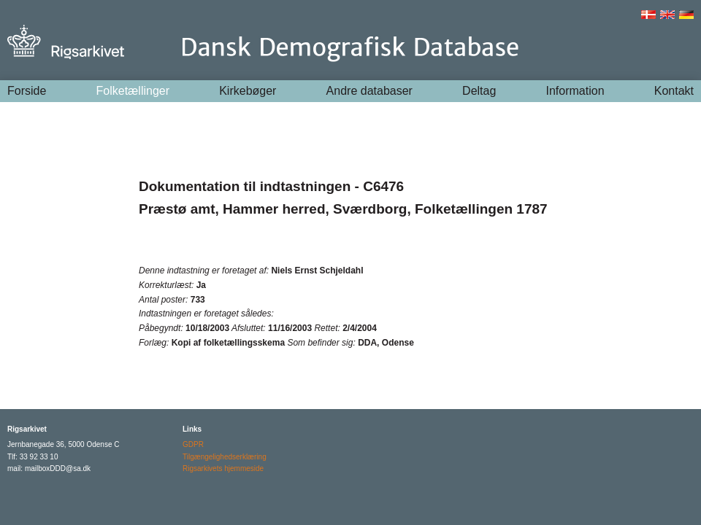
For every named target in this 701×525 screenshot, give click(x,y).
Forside (26, 91)
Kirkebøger (247, 91)
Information (575, 91)
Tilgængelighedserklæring (225, 457)
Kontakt (674, 91)
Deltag (479, 91)
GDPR (193, 444)
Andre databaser (369, 91)
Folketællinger (132, 91)
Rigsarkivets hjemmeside (223, 468)
